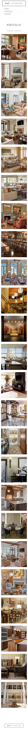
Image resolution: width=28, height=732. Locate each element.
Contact (7, 14)
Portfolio (8, 11)
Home (6, 9)
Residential (10, 30)
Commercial (17, 30)
